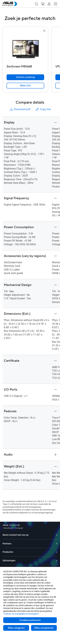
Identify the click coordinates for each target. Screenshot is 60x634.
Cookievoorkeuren (30, 620)
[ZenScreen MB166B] (25, 66)
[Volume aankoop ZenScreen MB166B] (25, 77)
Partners (7, 541)
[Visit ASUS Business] (12, 526)
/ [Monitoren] (26, 525)
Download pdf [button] (19, 109)
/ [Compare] (36, 525)
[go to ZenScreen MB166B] (25, 48)
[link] (25, 86)
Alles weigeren (16, 627)
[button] (36, 4)
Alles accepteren (44, 627)
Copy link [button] (43, 109)
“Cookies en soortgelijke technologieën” (21, 614)
